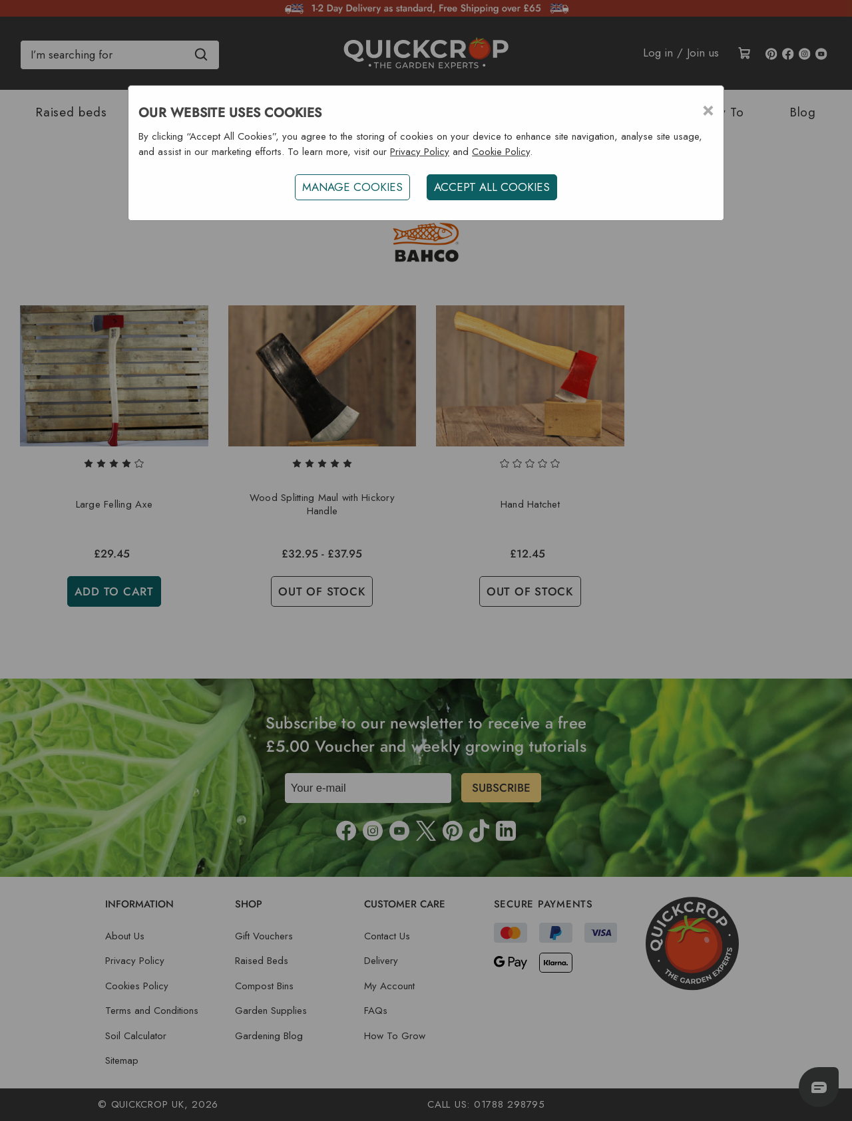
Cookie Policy (501, 151)
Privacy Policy (419, 151)
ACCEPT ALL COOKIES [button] (492, 187)
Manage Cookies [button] (352, 187)
